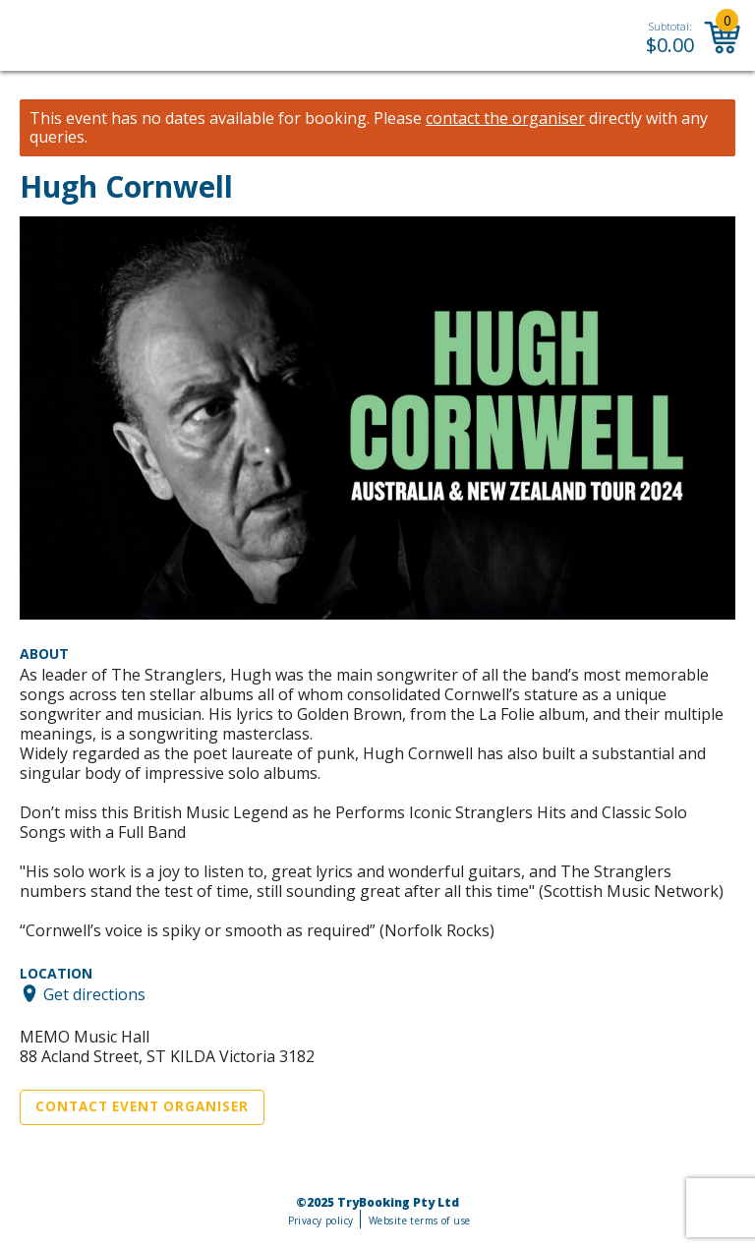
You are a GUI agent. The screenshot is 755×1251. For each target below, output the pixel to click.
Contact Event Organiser (142, 1106)
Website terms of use (419, 1220)
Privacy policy (321, 1220)
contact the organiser (505, 118)
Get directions (94, 993)
